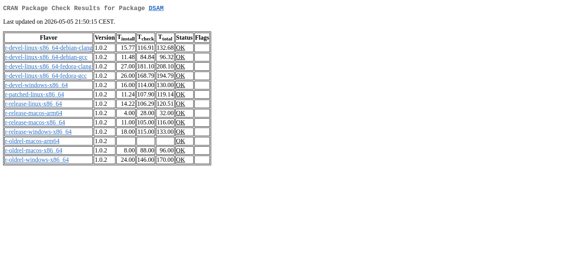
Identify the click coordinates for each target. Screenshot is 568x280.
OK (180, 49)
